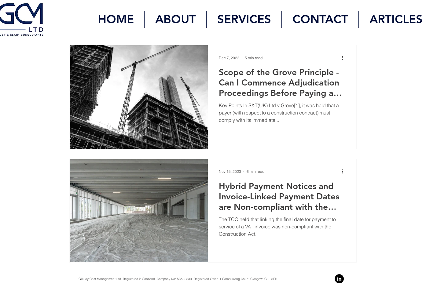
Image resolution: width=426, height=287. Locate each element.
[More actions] (344, 57)
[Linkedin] (339, 278)
